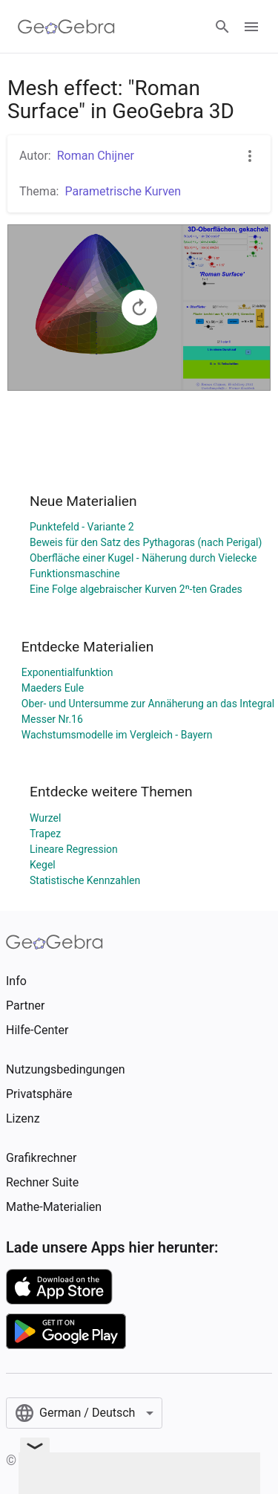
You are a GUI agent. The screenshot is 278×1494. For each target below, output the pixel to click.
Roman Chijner (95, 156)
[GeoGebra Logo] (66, 26)
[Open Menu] (251, 27)
